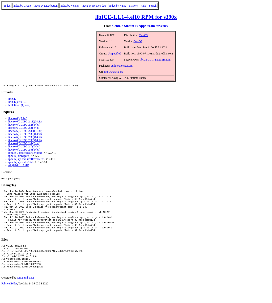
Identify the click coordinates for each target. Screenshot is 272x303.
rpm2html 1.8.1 (25, 292)
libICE (12, 99)
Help (143, 5)
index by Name (117, 5)
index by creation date (94, 5)
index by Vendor (70, 5)
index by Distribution (46, 5)
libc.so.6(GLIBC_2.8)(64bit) (24, 150)
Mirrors (133, 5)
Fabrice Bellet (9, 298)
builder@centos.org (122, 65)
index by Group (22, 5)
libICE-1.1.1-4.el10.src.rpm (155, 59)
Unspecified (114, 53)
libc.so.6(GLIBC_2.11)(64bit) (25, 122)
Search (153, 5)
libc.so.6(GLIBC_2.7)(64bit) (24, 147)
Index (7, 5)
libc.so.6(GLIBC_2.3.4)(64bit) (25, 131)
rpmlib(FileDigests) (19, 156)
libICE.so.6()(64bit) (19, 105)
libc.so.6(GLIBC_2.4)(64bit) (24, 143)
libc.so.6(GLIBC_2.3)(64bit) (24, 128)
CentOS (143, 35)
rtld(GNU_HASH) (18, 165)
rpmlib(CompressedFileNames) (25, 153)
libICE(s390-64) (17, 102)
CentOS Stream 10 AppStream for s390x (140, 26)
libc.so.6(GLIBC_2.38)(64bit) (25, 140)
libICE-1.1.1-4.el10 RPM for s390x (136, 17)
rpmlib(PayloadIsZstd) (20, 162)
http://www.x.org (113, 71)
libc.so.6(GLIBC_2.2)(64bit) (24, 125)
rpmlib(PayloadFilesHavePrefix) (26, 159)
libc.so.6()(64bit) (17, 118)
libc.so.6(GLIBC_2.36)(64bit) (25, 137)
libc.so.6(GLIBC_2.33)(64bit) (25, 134)
